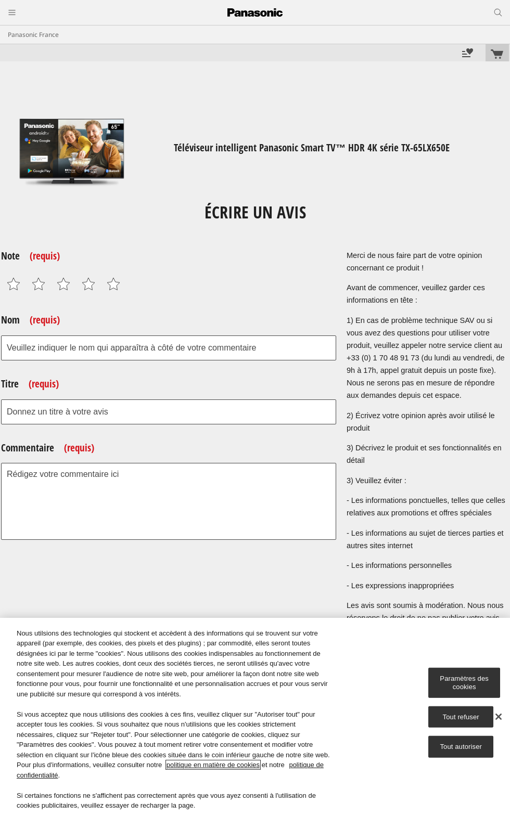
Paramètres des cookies (464, 683)
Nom (30, 320)
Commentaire (47, 448)
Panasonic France (33, 34)
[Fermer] (498, 716)
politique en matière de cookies (213, 765)
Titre (30, 384)
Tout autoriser (461, 746)
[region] (255, 717)
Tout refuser (461, 716)
